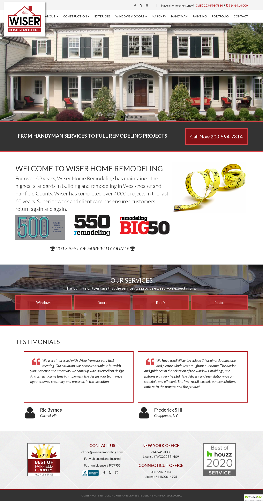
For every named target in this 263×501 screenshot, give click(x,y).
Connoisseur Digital (168, 495)
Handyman (179, 16)
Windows (43, 302)
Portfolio (220, 16)
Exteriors (103, 16)
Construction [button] (76, 16)
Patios (219, 302)
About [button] (51, 16)
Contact (241, 16)
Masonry (159, 16)
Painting (200, 16)
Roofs (161, 302)
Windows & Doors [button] (131, 16)
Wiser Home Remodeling (100, 495)
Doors (102, 302)
